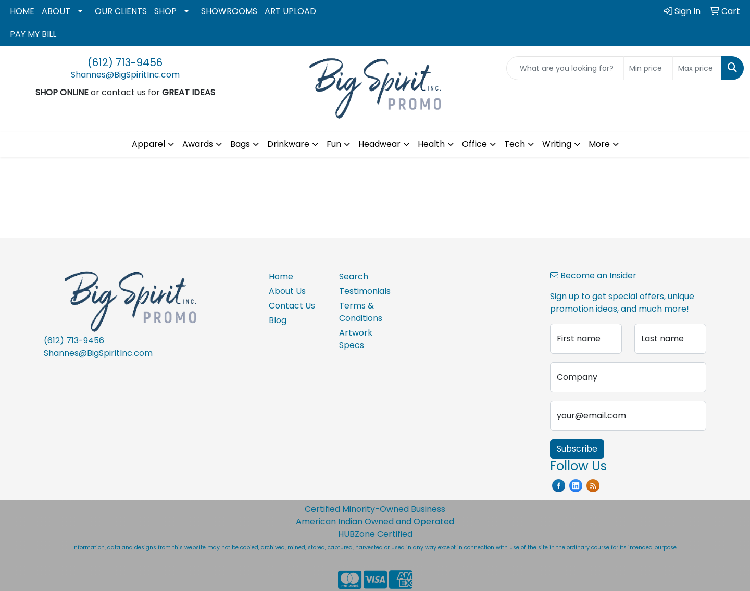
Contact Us (292, 306)
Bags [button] (240, 144)
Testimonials (365, 291)
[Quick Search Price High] (697, 68)
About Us (287, 291)
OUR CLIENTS (121, 11)
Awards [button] (197, 144)
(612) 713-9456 (125, 62)
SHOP (165, 11)
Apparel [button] (148, 144)
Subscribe (577, 449)
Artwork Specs (355, 339)
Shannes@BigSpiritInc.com (125, 75)
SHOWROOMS (229, 11)
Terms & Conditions (360, 312)
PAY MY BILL (33, 34)
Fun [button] (334, 144)
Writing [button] (556, 144)
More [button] (599, 144)
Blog (277, 320)
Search (353, 276)
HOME (22, 11)
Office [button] (474, 144)
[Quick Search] (565, 68)
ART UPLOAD (290, 11)
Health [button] (431, 144)
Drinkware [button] (288, 144)
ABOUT (56, 11)
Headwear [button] (379, 144)
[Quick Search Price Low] (648, 68)
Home (281, 276)
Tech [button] (514, 144)
